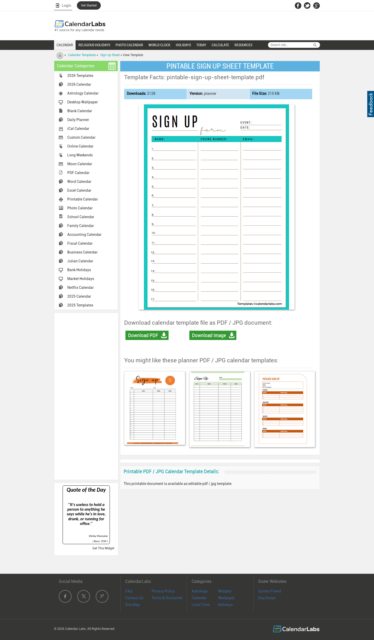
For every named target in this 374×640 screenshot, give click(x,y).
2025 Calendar (79, 296)
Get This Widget (103, 548)
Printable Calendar (82, 199)
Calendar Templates (82, 55)
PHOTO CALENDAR (129, 45)
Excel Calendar (79, 190)
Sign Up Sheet (110, 55)
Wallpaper (226, 598)
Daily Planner (78, 120)
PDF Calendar (78, 173)
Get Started (89, 5)
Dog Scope (267, 598)
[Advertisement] (86, 396)
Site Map (132, 605)
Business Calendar (82, 252)
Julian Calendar (80, 261)
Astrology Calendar (83, 93)
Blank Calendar (79, 111)
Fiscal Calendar (80, 243)
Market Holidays (80, 279)
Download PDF (143, 335)
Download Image (209, 335)
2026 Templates (80, 76)
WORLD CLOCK (159, 45)
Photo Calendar (80, 208)
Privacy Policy (163, 591)
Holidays (225, 605)
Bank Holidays (79, 270)
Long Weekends (80, 155)
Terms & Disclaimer (167, 598)
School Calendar (80, 217)
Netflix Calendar (80, 287)
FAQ (128, 591)
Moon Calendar (79, 164)
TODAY (201, 45)
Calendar (199, 598)
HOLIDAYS (183, 45)
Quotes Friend (269, 591)
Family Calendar (80, 226)
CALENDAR (65, 45)
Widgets (224, 591)
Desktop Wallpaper (82, 102)
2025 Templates (80, 305)
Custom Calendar (81, 137)
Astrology (200, 591)
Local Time (201, 605)
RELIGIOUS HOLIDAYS (94, 45)
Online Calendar (80, 146)
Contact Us (134, 598)
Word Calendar (79, 181)
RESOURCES (243, 45)
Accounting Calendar (84, 234)
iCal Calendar (78, 128)
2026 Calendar (79, 84)
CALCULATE (220, 45)
